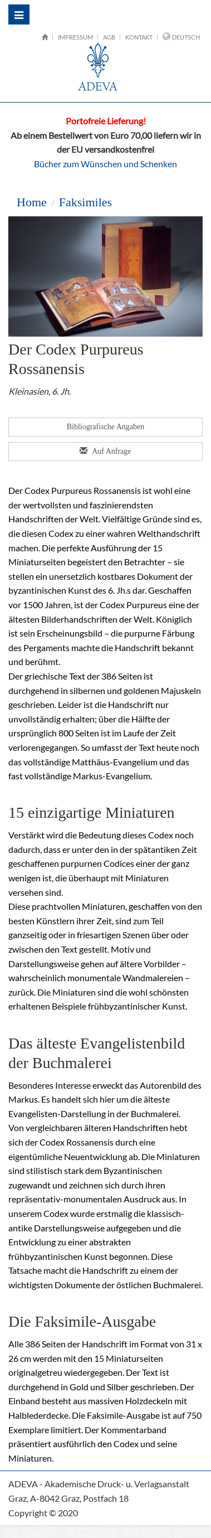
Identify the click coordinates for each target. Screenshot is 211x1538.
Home (32, 202)
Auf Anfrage (105, 451)
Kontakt (139, 37)
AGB (109, 37)
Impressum (75, 37)
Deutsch (186, 37)
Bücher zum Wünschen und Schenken (105, 163)
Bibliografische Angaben (106, 427)
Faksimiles (85, 202)
